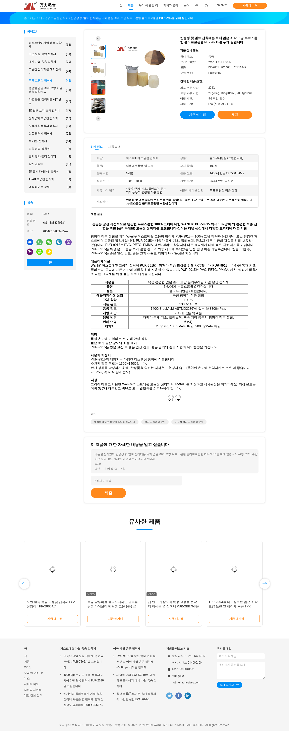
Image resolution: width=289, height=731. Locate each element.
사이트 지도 (31, 684)
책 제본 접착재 (50, 141)
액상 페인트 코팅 (50, 187)
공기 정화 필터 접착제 (50, 156)
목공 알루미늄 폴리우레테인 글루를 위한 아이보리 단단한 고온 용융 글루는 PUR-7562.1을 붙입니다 (112, 606)
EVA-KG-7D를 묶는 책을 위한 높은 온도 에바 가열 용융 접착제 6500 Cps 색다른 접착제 (136, 661)
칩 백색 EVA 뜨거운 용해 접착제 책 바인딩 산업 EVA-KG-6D (136, 696)
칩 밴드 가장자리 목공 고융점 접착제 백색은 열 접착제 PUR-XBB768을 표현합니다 (173, 606)
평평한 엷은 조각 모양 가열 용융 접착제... (50, 89)
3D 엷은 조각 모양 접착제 (50, 111)
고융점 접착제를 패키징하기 (50, 71)
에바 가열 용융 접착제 (50, 62)
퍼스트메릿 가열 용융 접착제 (50, 44)
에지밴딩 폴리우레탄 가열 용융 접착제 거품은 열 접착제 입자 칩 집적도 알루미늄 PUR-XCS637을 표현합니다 (83, 700)
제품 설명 (114, 146)
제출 (108, 492)
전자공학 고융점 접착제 (50, 118)
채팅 (50, 262)
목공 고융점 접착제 (50, 81)
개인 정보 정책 (33, 695)
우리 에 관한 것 (33, 672)
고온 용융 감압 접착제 (50, 54)
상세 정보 (97, 146)
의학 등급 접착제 (50, 149)
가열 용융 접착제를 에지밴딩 (50, 101)
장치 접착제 (50, 164)
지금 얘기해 (249, 5)
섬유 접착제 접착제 (50, 134)
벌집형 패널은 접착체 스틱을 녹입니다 (114, 421)
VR (196, 5)
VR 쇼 (27, 667)
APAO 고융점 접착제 (50, 179)
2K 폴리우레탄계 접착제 (50, 172)
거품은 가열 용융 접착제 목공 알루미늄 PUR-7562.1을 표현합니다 (83, 661)
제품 (27, 661)
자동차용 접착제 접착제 (50, 126)
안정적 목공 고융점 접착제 (189, 421)
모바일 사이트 (33, 689)
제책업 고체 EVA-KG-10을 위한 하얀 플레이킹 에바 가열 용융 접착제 (136, 680)
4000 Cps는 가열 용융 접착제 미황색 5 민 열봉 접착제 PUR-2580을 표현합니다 (83, 680)
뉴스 (27, 678)
